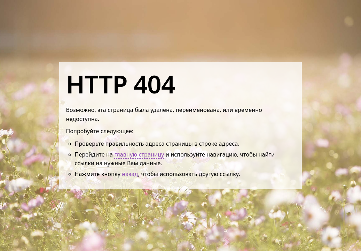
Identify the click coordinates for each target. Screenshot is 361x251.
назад (130, 174)
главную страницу (139, 154)
